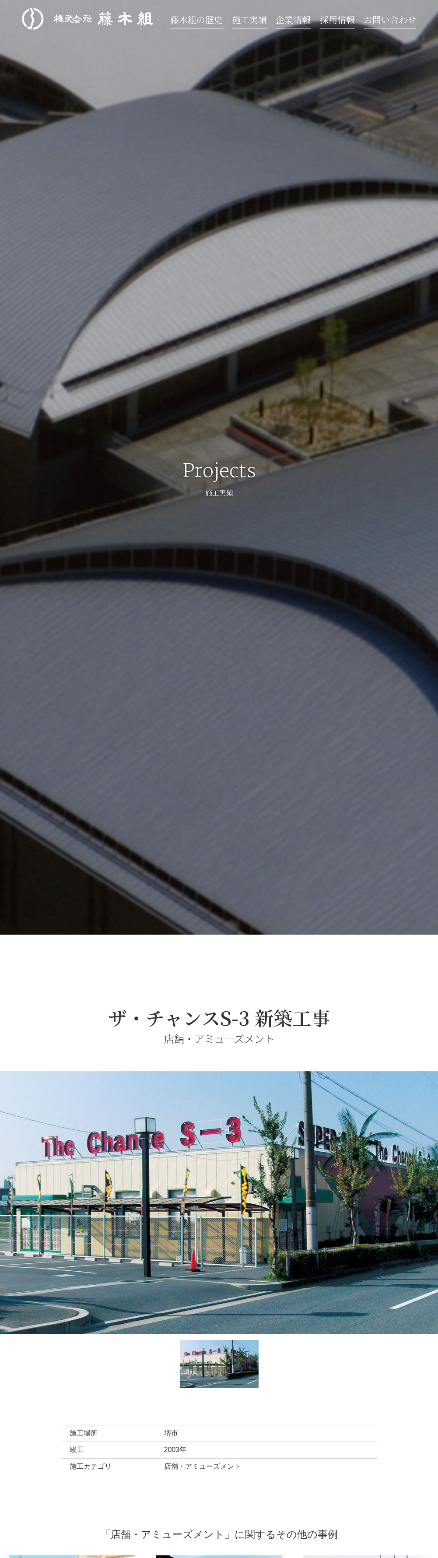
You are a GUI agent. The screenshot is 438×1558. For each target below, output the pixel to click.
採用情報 (337, 19)
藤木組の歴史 (196, 19)
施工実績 (249, 19)
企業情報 (293, 19)
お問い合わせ (390, 19)
